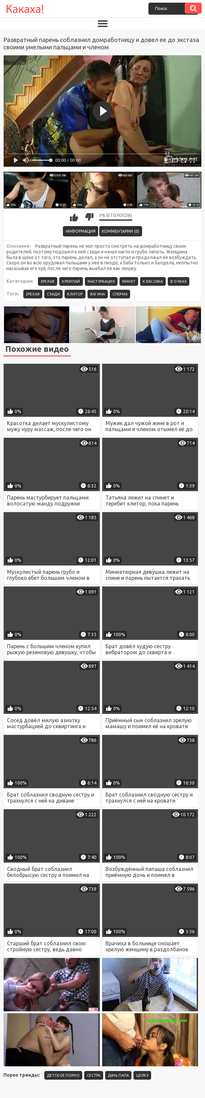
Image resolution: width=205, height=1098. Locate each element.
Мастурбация (101, 281)
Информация (81, 231)
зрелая (33, 294)
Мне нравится (74, 217)
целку (142, 1075)
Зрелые (48, 281)
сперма (120, 294)
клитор (75, 294)
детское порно (63, 1075)
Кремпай (71, 281)
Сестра (94, 1075)
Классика (153, 281)
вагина (97, 294)
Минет (129, 281)
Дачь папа (118, 1075)
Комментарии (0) (120, 231)
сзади (53, 294)
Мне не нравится (89, 217)
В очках (178, 281)
